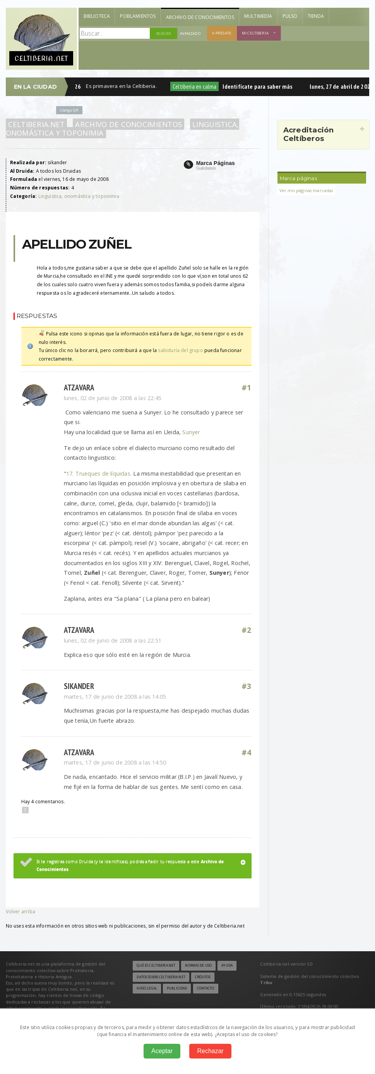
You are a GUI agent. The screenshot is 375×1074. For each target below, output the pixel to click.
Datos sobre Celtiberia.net (161, 977)
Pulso (290, 16)
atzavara (79, 387)
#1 (246, 387)
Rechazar (210, 1051)
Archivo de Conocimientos (200, 17)
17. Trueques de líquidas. (100, 473)
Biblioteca (97, 16)
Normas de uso (198, 965)
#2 (246, 630)
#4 (246, 752)
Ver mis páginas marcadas (306, 190)
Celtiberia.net (36, 124)
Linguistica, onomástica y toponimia (78, 196)
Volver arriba (20, 911)
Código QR (69, 110)
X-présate (221, 33)
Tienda (316, 16)
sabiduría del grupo (180, 350)
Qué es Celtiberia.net (156, 965)
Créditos (203, 977)
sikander (79, 686)
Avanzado (190, 33)
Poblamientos (138, 16)
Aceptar (162, 1051)
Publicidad (177, 988)
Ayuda (227, 965)
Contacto (205, 988)
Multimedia (258, 16)
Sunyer (191, 432)
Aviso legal (147, 988)
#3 (246, 686)
